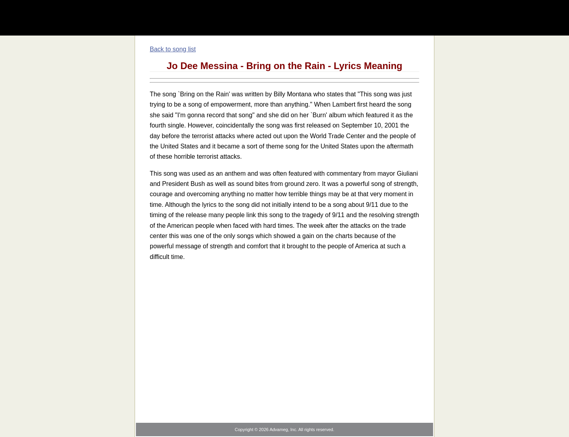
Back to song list (173, 49)
